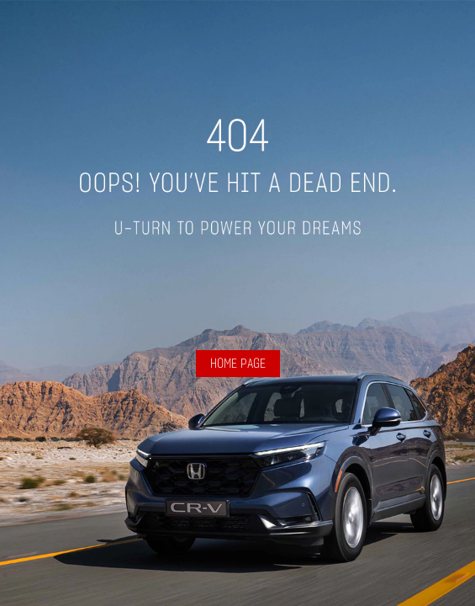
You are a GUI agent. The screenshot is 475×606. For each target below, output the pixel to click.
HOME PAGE (238, 363)
